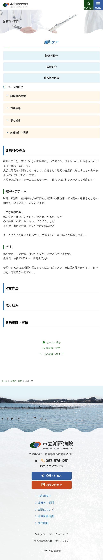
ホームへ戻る (53, 342)
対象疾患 (15, 108)
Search (88, 8)
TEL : (51, 460)
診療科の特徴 (18, 96)
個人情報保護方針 (43, 540)
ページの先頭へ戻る (50, 354)
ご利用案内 (44, 495)
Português (40, 534)
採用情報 (43, 523)
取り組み (15, 120)
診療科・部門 (53, 348)
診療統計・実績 (19, 132)
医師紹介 (51, 66)
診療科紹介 (51, 55)
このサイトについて (58, 534)
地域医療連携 (46, 516)
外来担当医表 (51, 77)
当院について (46, 509)
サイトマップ (62, 540)
